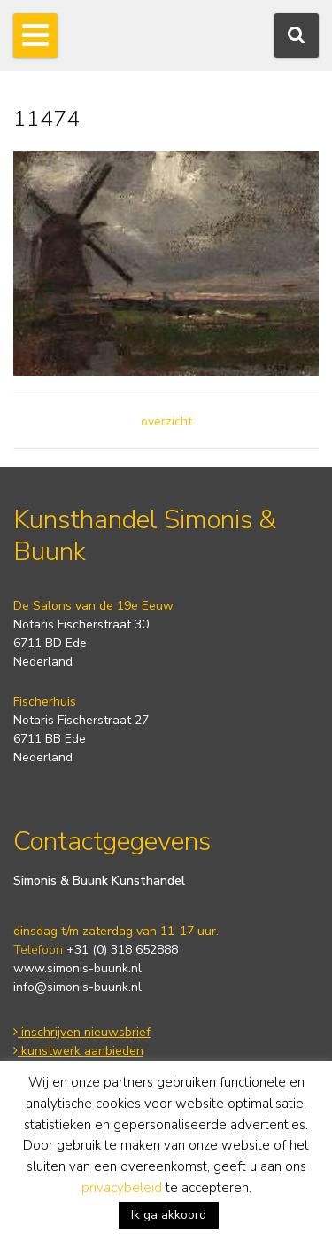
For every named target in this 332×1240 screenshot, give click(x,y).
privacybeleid (121, 1188)
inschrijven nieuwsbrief (82, 1032)
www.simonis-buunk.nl (77, 968)
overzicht (166, 421)
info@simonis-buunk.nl (77, 987)
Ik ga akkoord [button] (168, 1214)
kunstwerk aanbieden (78, 1050)
